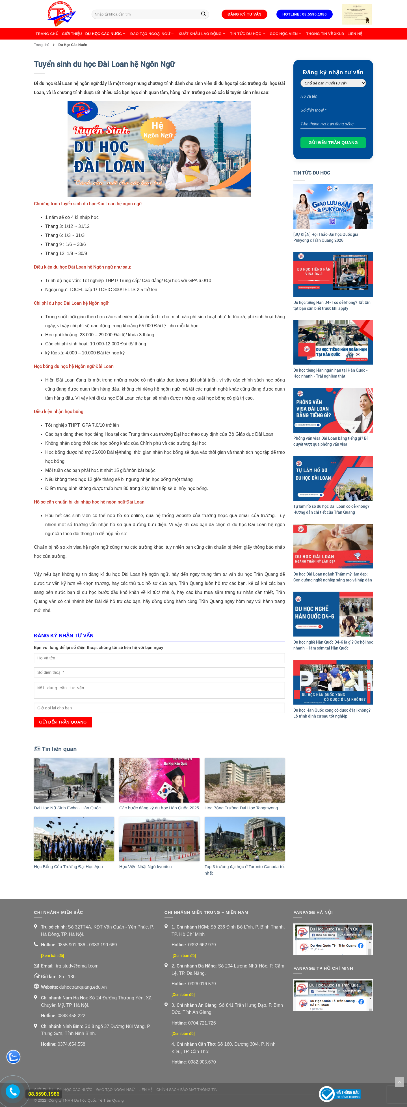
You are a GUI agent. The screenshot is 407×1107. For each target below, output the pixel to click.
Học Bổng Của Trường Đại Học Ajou (68, 866)
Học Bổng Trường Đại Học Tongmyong (241, 807)
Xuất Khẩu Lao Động (203, 34)
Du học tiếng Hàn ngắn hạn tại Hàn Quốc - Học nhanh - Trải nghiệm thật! (330, 373)
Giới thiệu (72, 34)
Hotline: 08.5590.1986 (304, 14)
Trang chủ (47, 34)
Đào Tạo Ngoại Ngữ (152, 34)
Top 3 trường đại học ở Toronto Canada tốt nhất (245, 869)
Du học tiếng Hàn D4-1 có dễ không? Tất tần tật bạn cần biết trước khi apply (332, 305)
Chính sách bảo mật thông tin (186, 1090)
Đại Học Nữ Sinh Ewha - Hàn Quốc (67, 807)
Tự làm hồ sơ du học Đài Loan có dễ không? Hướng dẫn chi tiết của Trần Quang (331, 509)
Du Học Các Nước (106, 34)
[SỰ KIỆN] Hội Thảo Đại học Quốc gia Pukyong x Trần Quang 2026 (325, 237)
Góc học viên (286, 34)
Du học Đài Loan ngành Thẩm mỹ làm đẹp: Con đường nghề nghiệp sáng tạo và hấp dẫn (332, 577)
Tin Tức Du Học (248, 34)
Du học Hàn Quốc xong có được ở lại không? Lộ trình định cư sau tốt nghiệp (332, 713)
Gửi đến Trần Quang (62, 722)
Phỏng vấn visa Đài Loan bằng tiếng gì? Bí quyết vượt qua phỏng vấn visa (330, 441)
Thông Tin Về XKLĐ (325, 34)
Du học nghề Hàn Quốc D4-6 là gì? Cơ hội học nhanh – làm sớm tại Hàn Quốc (333, 645)
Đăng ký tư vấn (244, 14)
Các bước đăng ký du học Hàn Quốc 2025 (159, 807)
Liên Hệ (355, 34)
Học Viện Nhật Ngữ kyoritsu (145, 866)
